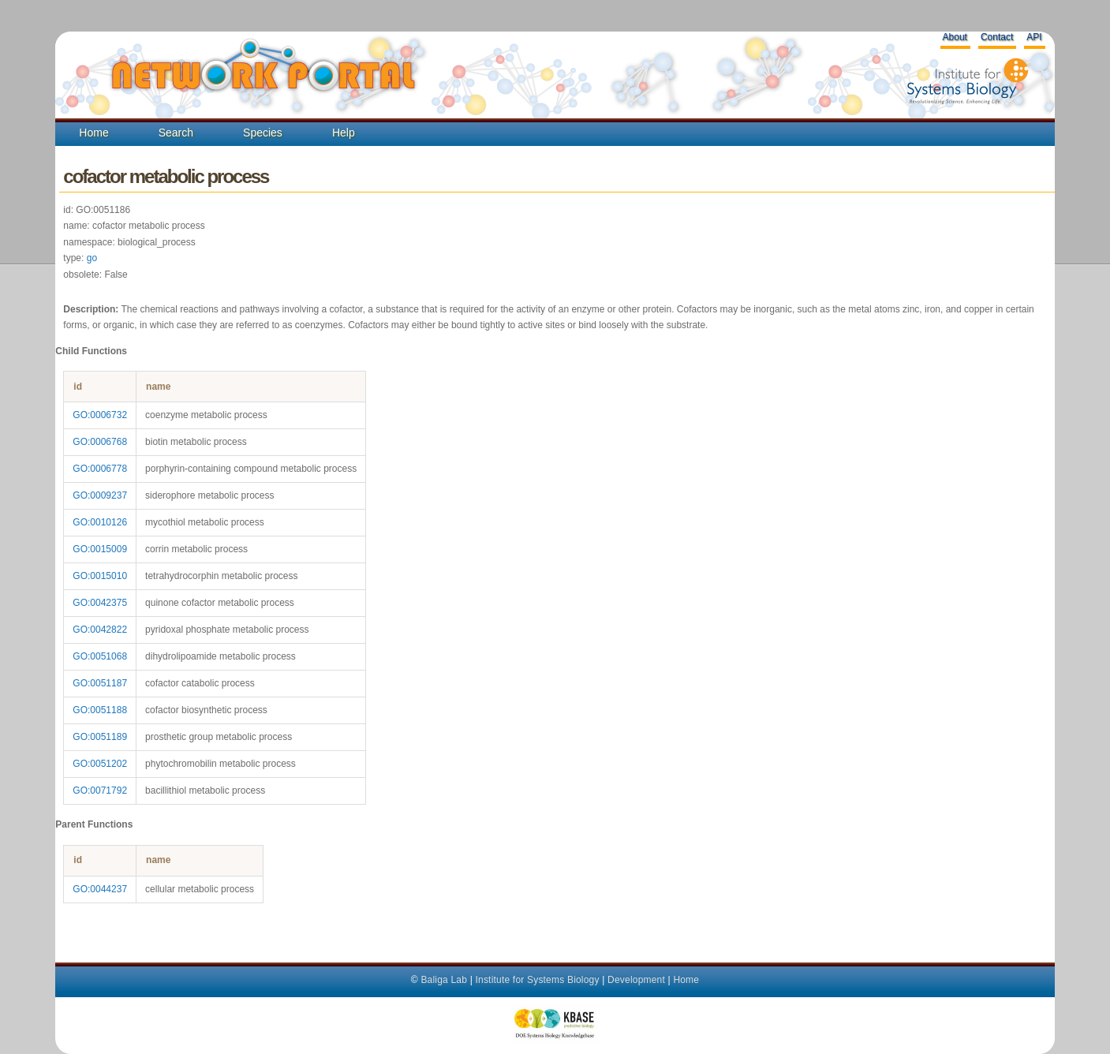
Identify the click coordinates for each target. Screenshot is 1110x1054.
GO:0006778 (100, 468)
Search (176, 132)
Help (343, 132)
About (955, 37)
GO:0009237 (100, 495)
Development (636, 979)
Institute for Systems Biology (537, 979)
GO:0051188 (100, 710)
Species (262, 132)
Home (93, 132)
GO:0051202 (100, 763)
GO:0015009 (100, 549)
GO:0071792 (100, 790)
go (92, 258)
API (1033, 37)
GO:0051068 (100, 656)
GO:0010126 (100, 522)
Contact (997, 37)
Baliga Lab (443, 979)
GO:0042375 (100, 602)
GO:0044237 (100, 889)
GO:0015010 (100, 575)
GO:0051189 (100, 736)
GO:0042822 (100, 629)
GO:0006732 (100, 414)
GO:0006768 (100, 441)
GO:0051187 (100, 683)
